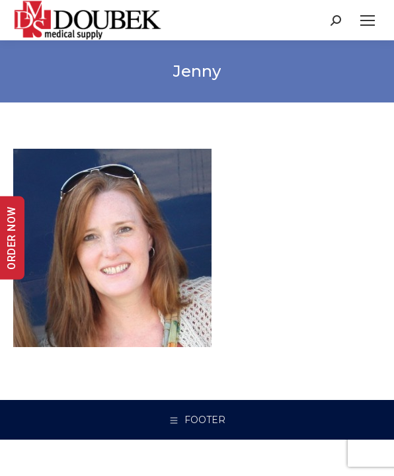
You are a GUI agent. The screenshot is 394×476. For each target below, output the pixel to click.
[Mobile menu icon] (367, 20)
